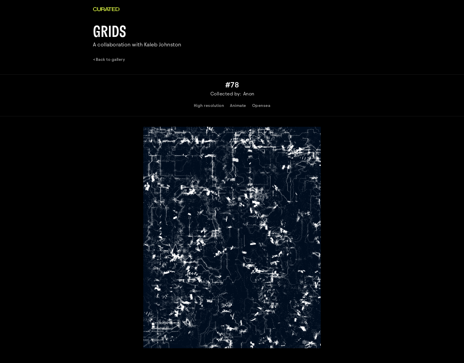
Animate (238, 105)
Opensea (261, 105)
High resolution (209, 105)
